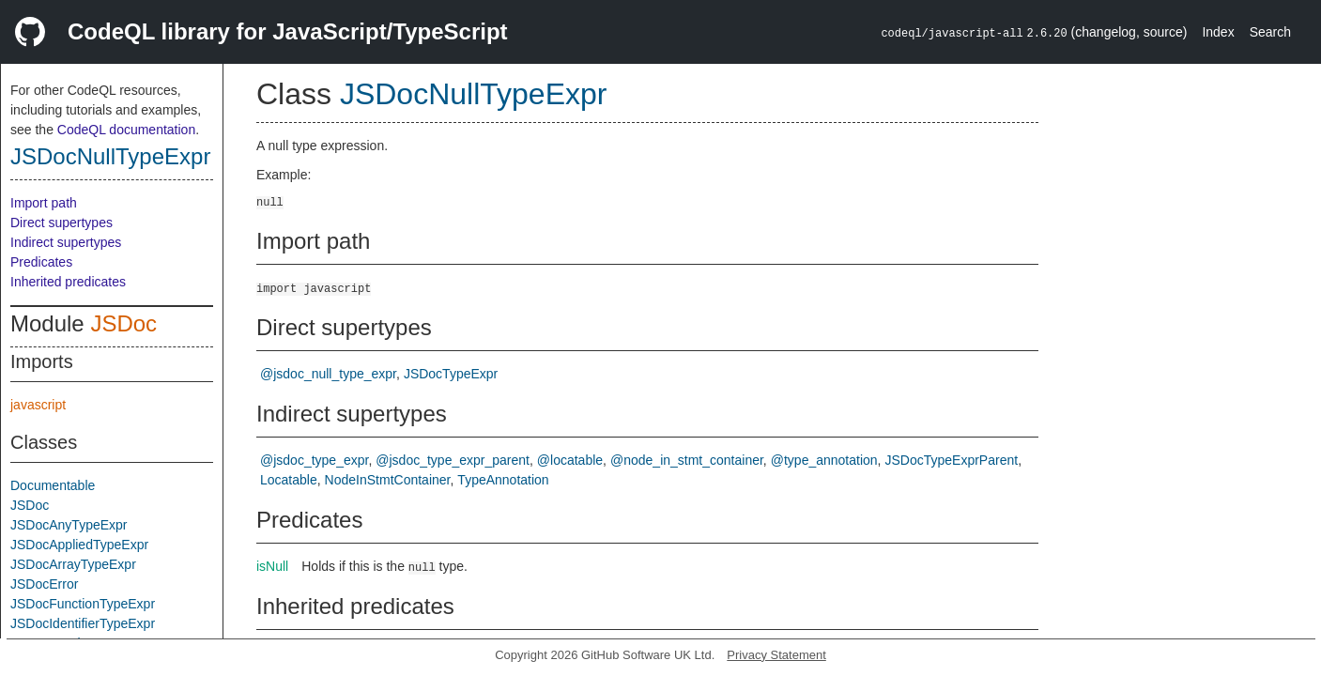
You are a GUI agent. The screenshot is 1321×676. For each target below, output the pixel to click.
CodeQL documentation (126, 129)
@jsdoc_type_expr (314, 460)
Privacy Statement (776, 655)
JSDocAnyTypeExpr (69, 524)
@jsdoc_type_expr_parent (453, 460)
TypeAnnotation (502, 479)
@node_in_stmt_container (686, 460)
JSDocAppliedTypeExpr (79, 544)
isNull (272, 566)
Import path (43, 202)
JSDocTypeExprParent (952, 460)
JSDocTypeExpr (451, 373)
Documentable (52, 485)
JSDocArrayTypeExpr (73, 564)
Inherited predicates (68, 281)
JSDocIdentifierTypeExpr (82, 623)
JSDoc (123, 323)
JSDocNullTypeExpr (110, 156)
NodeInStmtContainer (388, 479)
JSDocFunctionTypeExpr (82, 603)
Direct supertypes (61, 222)
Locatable (288, 479)
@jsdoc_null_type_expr (328, 373)
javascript (38, 404)
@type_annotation (824, 460)
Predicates (41, 261)
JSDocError (44, 584)
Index (1218, 31)
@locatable (570, 460)
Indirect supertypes (65, 242)
